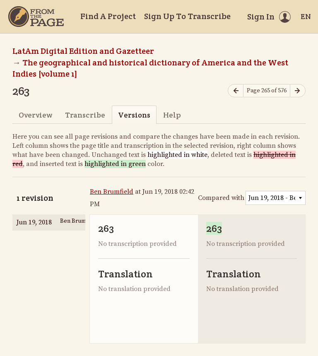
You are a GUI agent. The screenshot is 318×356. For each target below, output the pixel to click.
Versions (134, 115)
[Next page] (298, 91)
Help (172, 115)
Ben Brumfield (111, 192)
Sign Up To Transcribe (187, 16)
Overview (35, 115)
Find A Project (108, 16)
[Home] (36, 16)
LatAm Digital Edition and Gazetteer (83, 51)
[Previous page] (235, 91)
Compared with (221, 198)
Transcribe (85, 115)
